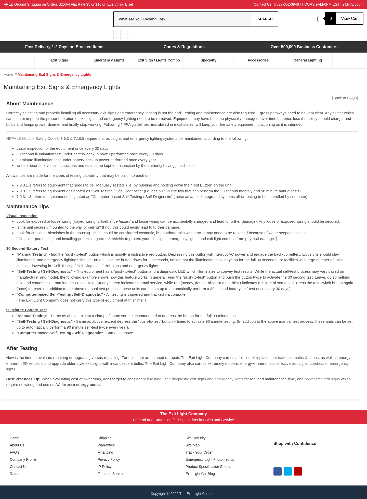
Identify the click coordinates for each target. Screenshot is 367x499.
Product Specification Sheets (208, 467)
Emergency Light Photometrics (210, 459)
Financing (105, 452)
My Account (352, 4)
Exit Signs (59, 60)
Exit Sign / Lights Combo (159, 60)
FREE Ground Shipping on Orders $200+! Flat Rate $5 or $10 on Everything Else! (68, 4)
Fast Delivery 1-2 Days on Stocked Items (64, 47)
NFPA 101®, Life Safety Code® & (45, 138)
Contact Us (262, 4)
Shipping (105, 438)
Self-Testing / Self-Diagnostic (78, 266)
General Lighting (308, 60)
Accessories (258, 60)
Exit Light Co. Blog (200, 474)
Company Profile (23, 459)
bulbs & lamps (307, 357)
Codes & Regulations (184, 47)
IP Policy (104, 467)
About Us (17, 445)
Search (265, 19)
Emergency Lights (109, 60)
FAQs (352, 98)
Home (14, 438)
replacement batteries (274, 357)
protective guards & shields (101, 238)
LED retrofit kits (33, 363)
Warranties (106, 445)
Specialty (208, 60)
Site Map (193, 445)
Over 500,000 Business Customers (304, 47)
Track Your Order (199, 452)
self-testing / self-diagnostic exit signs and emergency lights (193, 379)
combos (316, 363)
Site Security (196, 438)
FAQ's (14, 452)
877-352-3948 (286, 4)
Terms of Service (111, 474)
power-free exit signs (322, 379)
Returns (16, 474)
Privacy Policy (109, 459)
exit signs (300, 363)
